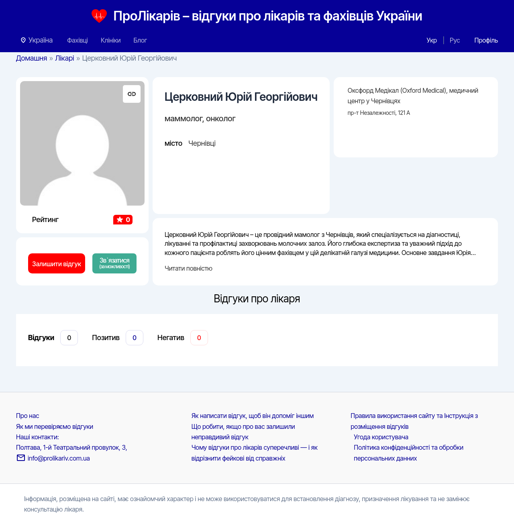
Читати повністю (188, 268)
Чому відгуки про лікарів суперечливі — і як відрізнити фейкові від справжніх (255, 452)
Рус (455, 40)
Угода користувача (381, 437)
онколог (221, 118)
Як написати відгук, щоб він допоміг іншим (253, 416)
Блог (140, 40)
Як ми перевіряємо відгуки (54, 426)
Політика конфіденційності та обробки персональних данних (408, 452)
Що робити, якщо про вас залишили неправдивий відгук (243, 431)
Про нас (27, 416)
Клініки (111, 40)
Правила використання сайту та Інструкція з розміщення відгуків (414, 421)
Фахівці (77, 40)
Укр (432, 40)
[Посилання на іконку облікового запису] (486, 40)
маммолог (183, 118)
